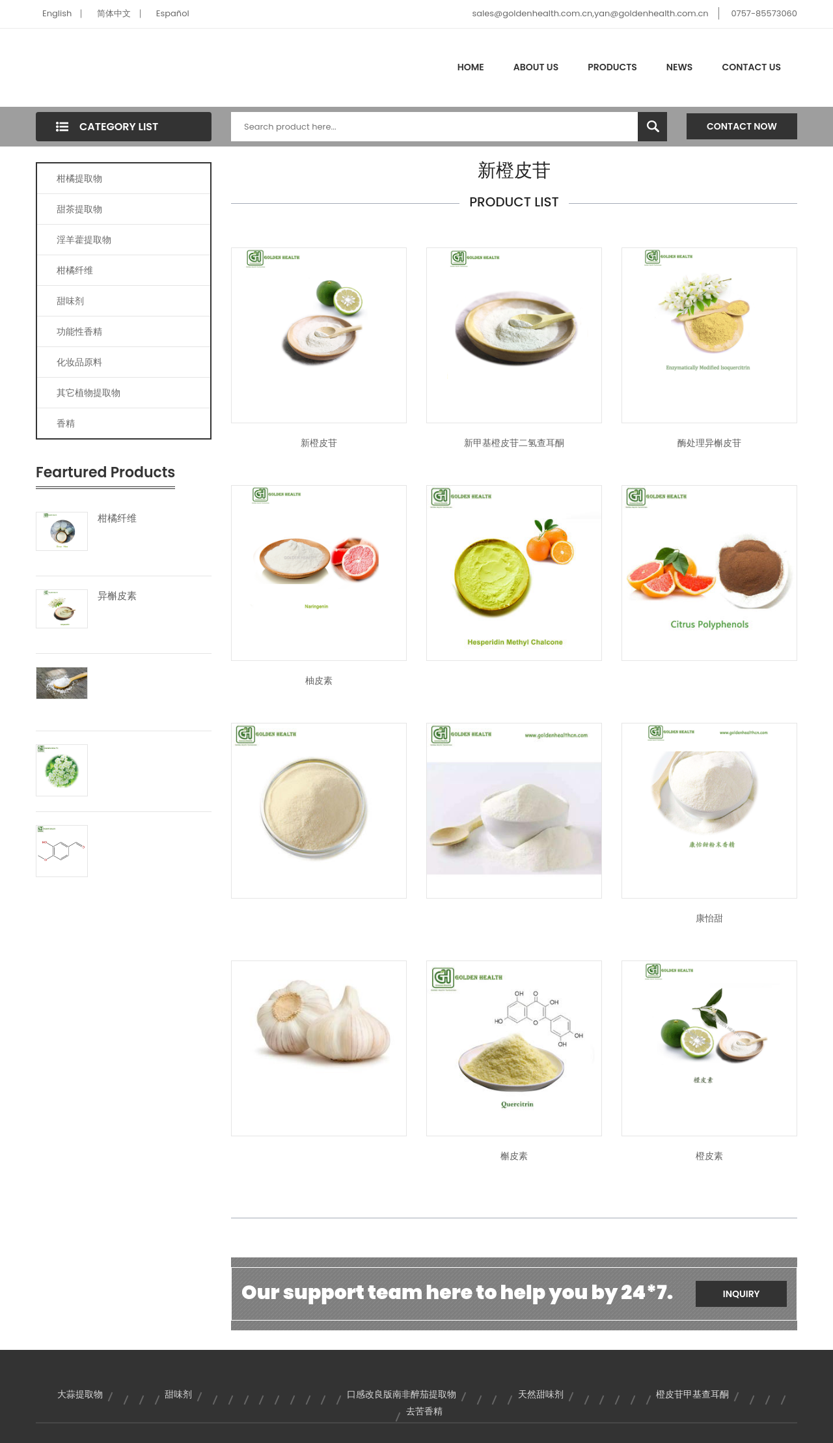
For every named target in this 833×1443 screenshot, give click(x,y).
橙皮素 (709, 1155)
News (679, 67)
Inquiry (741, 1293)
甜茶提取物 (79, 209)
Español (172, 13)
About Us (535, 67)
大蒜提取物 (80, 1394)
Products (612, 67)
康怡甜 (709, 918)
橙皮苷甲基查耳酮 (692, 1394)
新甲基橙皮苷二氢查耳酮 (514, 442)
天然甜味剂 (541, 1394)
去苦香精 (424, 1411)
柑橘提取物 (79, 178)
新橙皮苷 (319, 442)
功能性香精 (79, 331)
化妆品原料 (79, 362)
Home (470, 67)
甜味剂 (70, 300)
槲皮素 (514, 1155)
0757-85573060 (764, 13)
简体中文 (114, 13)
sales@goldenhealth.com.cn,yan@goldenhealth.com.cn (590, 13)
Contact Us (751, 67)
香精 (66, 423)
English (57, 13)
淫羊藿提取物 (84, 239)
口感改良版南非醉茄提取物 (401, 1394)
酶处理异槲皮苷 (709, 442)
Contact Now (742, 126)
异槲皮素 (117, 595)
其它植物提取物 (88, 392)
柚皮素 (319, 680)
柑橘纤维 (75, 270)
